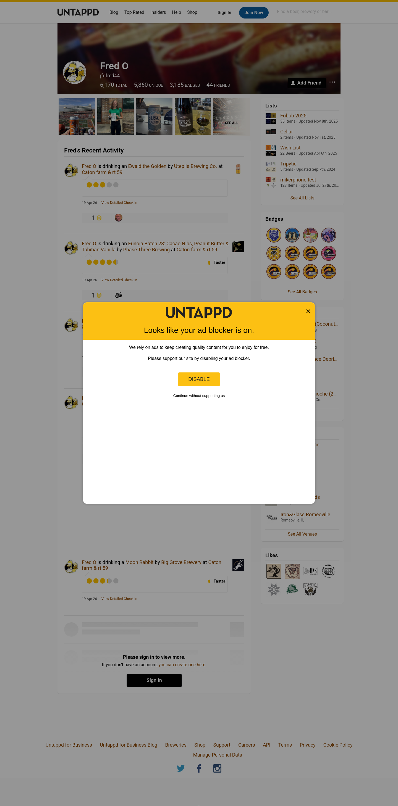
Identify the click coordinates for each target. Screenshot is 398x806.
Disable (199, 379)
